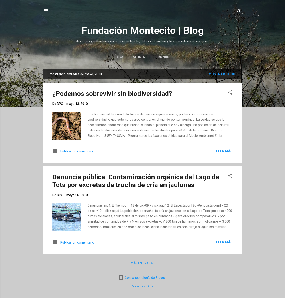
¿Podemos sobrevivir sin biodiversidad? (112, 93)
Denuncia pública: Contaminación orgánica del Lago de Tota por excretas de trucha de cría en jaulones (135, 181)
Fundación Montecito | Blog (142, 30)
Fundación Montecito (142, 286)
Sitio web (141, 57)
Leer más (224, 151)
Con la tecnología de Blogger (142, 278)
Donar (163, 57)
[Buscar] (239, 12)
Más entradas (142, 263)
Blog (120, 57)
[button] (230, 93)
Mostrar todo (221, 74)
